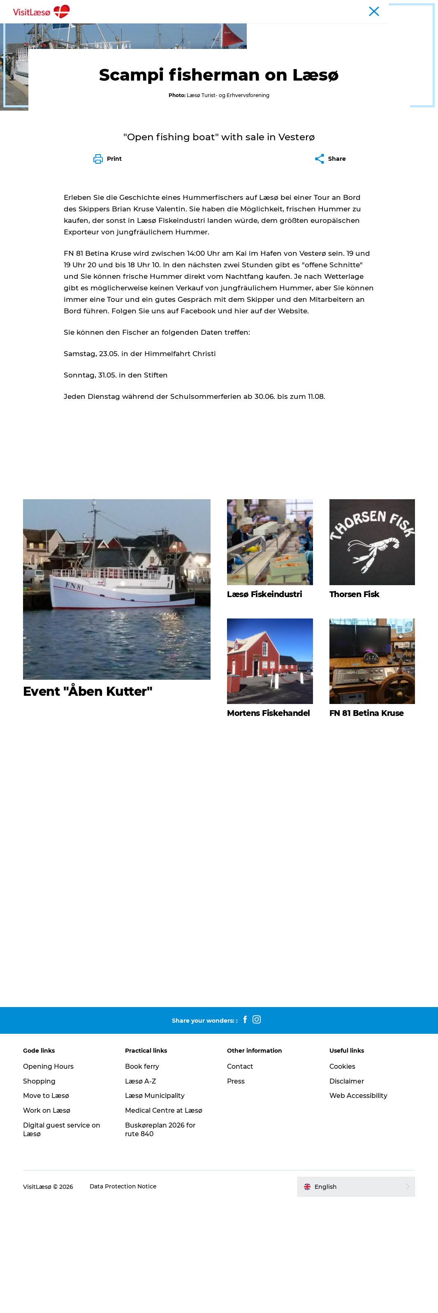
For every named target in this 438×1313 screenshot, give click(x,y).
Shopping (41, 1191)
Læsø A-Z (142, 1191)
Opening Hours (50, 1177)
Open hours (331, 8)
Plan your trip (243, 26)
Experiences (52, 52)
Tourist (392, 8)
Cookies (342, 1177)
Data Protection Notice (126, 1296)
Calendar (364, 8)
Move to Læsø (48, 1206)
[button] (355, 1296)
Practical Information (309, 26)
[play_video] (219, 975)
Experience (142, 26)
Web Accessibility (358, 1206)
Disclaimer (346, 1191)
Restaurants (190, 26)
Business (419, 8)
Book (104, 26)
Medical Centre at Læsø (166, 1221)
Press (236, 1191)
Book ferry (296, 8)
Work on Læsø (49, 1221)
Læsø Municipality (156, 1206)
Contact (241, 1177)
